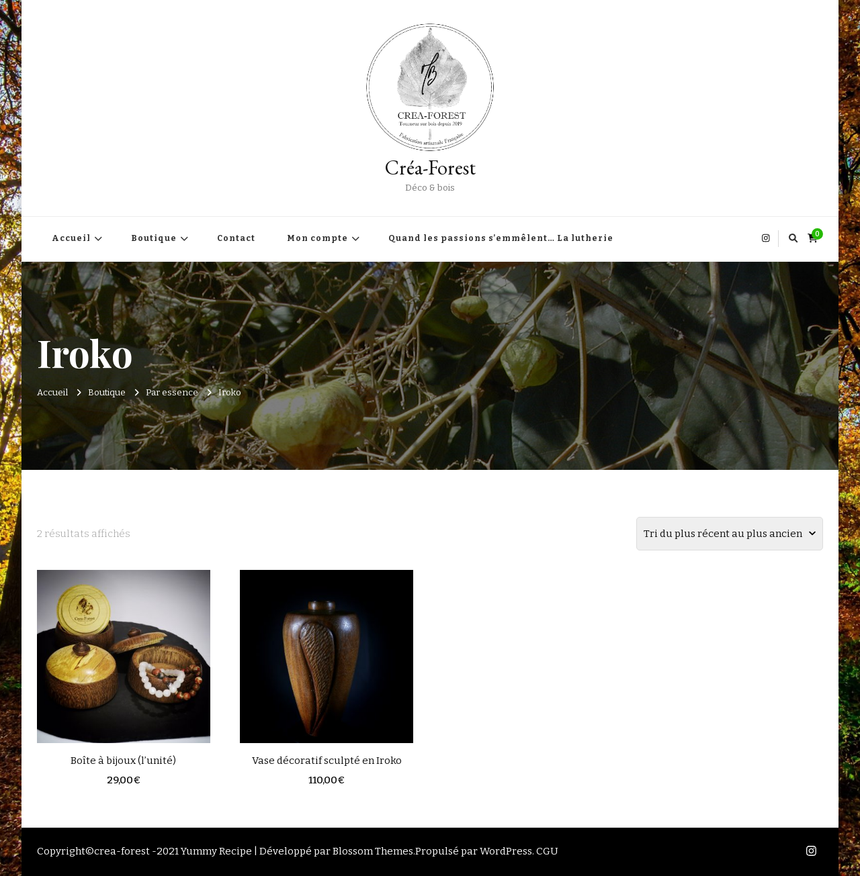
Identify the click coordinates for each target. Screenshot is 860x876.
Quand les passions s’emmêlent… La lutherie (500, 238)
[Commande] (729, 533)
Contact (236, 238)
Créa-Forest (430, 167)
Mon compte (317, 238)
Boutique (154, 238)
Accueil (71, 238)
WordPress (506, 851)
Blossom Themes (373, 851)
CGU (547, 851)
